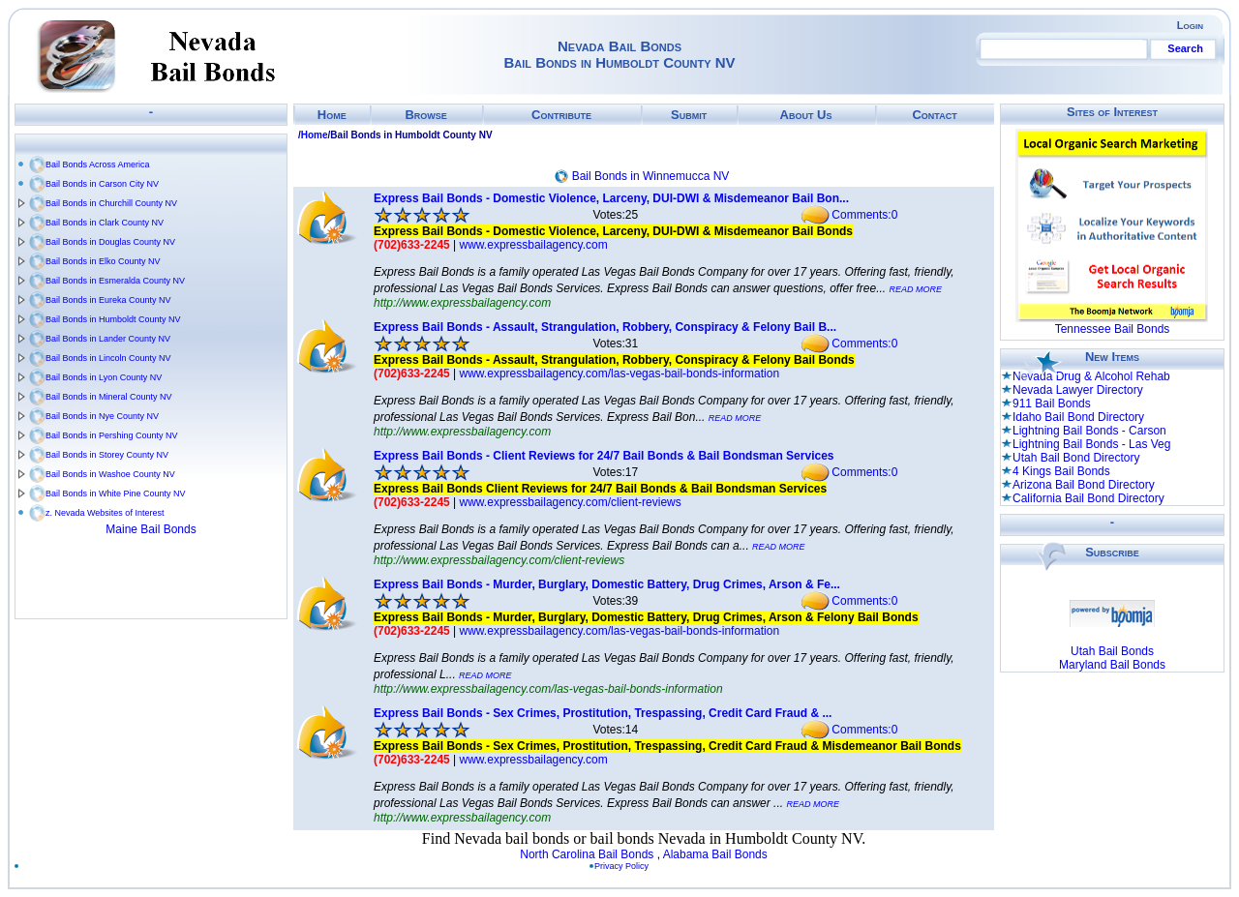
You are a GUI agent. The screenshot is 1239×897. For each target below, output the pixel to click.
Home (332, 114)
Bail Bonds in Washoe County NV (110, 474)
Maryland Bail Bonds (1112, 665)
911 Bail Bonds (1051, 403)
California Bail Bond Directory (1088, 498)
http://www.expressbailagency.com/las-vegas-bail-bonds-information (548, 689)
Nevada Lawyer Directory (1077, 390)
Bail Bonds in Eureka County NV (108, 300)
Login (1190, 25)
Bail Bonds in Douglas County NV (110, 242)
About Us (806, 114)
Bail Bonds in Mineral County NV (108, 397)
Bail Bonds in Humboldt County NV (113, 319)
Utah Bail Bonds (1112, 651)
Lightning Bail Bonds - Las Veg (1091, 444)
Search (1185, 48)
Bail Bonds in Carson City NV (102, 184)
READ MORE (916, 289)
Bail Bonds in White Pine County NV (115, 493)
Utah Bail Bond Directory (1075, 457)
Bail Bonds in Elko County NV (103, 261)
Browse (425, 114)
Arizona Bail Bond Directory (1083, 485)
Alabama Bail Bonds (715, 854)
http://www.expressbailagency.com (462, 303)
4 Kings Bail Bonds (1061, 471)
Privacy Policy (621, 866)
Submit (689, 114)
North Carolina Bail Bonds (586, 854)
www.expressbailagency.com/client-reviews (570, 502)
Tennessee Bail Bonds (1112, 329)
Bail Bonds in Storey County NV (106, 455)
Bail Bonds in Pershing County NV (111, 435)
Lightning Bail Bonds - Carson (1089, 430)
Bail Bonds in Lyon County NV (103, 377)
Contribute (561, 114)
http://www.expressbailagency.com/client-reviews (499, 560)
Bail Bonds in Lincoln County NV (108, 358)
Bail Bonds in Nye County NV (102, 416)
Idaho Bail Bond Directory (1078, 417)
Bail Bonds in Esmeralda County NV (115, 280)
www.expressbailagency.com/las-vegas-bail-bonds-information (620, 373)
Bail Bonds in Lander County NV (107, 339)
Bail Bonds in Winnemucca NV (651, 176)
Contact (934, 114)
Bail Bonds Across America (97, 164)
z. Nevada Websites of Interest (104, 513)
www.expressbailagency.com (534, 245)
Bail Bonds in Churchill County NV (111, 203)
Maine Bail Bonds (151, 529)
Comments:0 (864, 215)
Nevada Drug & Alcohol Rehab (1091, 376)
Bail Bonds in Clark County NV (104, 222)
